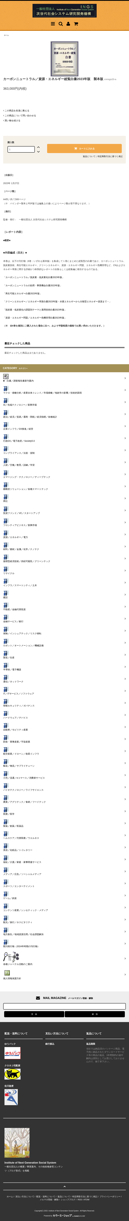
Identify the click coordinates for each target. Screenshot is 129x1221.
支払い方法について (24, 1196)
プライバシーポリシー (110, 1196)
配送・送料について (45, 1196)
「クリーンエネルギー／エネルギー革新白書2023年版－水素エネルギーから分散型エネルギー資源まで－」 (57, 301)
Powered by (64, 1216)
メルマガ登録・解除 (49, 1199)
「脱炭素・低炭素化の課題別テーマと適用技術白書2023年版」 (35, 309)
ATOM (86, 1199)
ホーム (6, 35)
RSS (80, 1199)
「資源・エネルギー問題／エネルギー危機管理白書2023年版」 (35, 317)
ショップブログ (68, 1199)
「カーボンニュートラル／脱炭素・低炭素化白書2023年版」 (33, 277)
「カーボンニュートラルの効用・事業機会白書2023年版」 (32, 285)
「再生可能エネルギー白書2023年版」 (22, 293)
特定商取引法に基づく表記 (110, 156)
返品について (89, 156)
